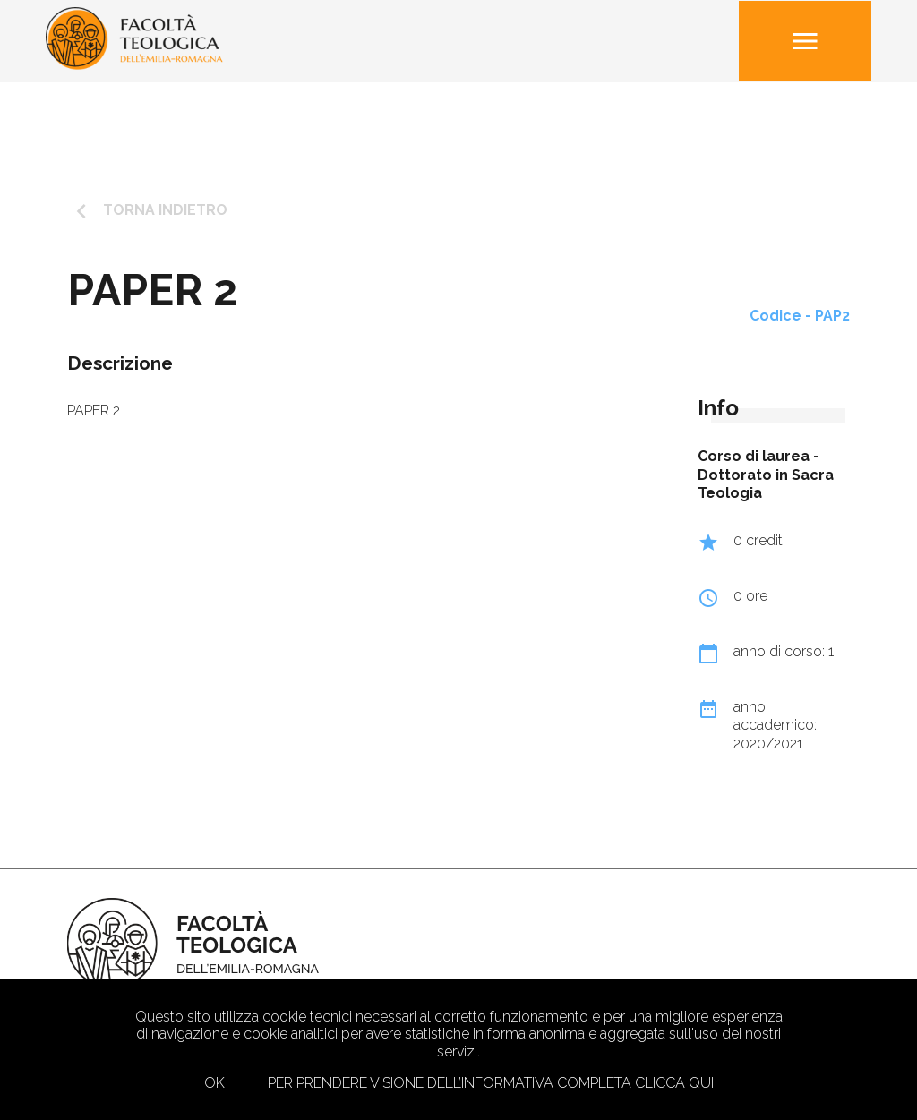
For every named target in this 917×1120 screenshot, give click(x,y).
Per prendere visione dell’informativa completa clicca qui (491, 1082)
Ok (214, 1082)
